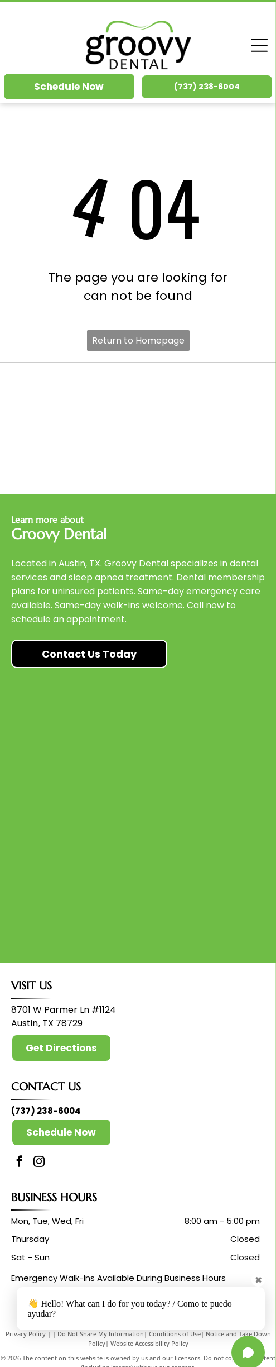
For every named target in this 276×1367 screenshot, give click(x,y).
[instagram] (39, 1163)
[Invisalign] (200, 402)
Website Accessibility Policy (149, 1343)
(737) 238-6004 (46, 1111)
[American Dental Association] (75, 402)
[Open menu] (259, 45)
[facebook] (19, 1163)
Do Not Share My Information (100, 1334)
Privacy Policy (26, 1334)
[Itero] (200, 455)
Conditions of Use (175, 1334)
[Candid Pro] (75, 455)
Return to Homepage (138, 340)
